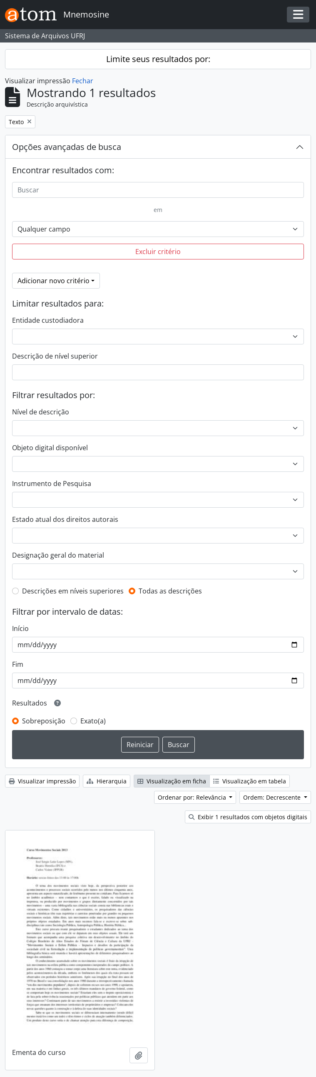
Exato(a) (93, 720)
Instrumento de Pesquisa (51, 483)
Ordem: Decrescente (272, 797)
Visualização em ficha (171, 781)
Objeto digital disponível (50, 447)
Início (20, 628)
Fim (17, 664)
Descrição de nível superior (55, 356)
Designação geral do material (58, 555)
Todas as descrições (170, 591)
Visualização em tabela (249, 781)
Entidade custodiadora (48, 320)
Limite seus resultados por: (158, 59)
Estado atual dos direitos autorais (65, 519)
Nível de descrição (40, 411)
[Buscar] (158, 190)
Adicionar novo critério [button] (53, 280)
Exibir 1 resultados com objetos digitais (248, 817)
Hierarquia (107, 781)
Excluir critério (158, 251)
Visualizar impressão (42, 781)
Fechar (82, 80)
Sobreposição (43, 720)
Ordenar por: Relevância (193, 797)
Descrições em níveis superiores (73, 591)
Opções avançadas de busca (66, 146)
